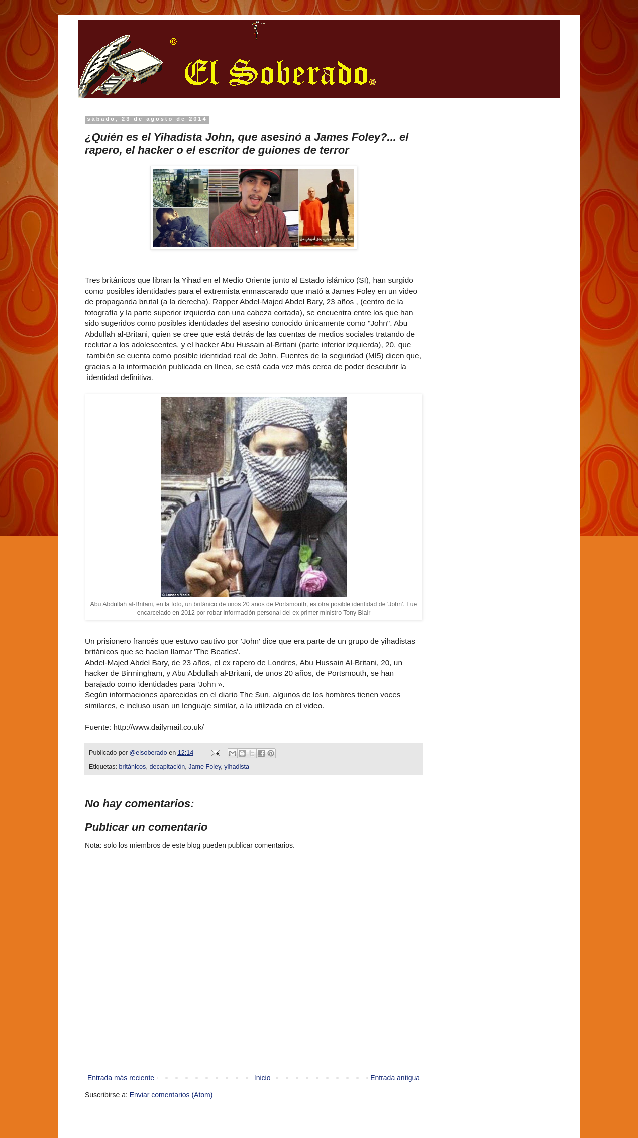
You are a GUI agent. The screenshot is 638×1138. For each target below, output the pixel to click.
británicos (132, 766)
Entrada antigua (395, 1078)
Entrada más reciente (120, 1078)
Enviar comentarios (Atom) (171, 1095)
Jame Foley (204, 766)
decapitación (167, 766)
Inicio (262, 1078)
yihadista (236, 766)
